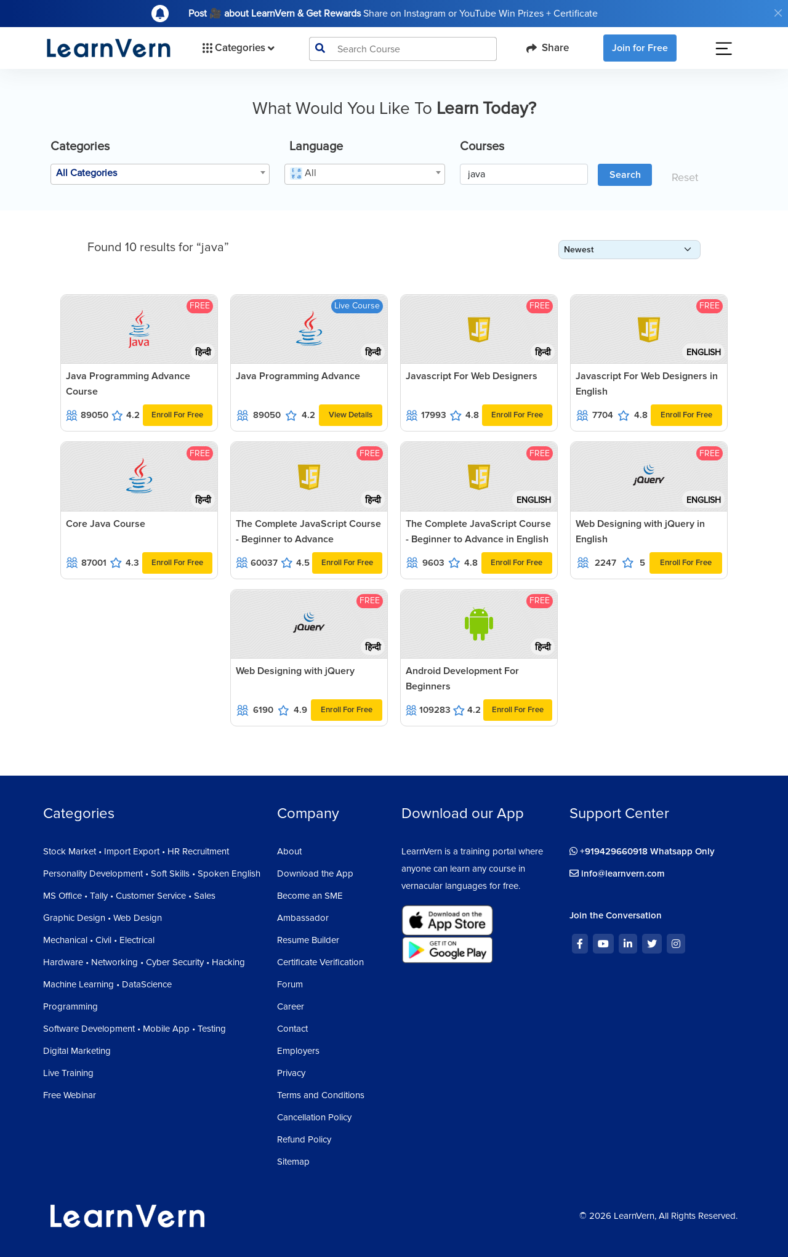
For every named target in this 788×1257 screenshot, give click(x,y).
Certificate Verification (320, 962)
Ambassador (303, 917)
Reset (685, 177)
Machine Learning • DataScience (107, 984)
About (289, 851)
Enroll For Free (177, 415)
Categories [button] (237, 48)
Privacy (291, 1072)
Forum (290, 984)
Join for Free (640, 48)
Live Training (68, 1072)
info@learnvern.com (617, 873)
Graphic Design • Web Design (102, 917)
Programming (70, 1006)
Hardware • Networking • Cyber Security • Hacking (144, 962)
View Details (350, 415)
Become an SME (310, 895)
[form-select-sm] (629, 249)
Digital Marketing (77, 1050)
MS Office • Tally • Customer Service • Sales (129, 895)
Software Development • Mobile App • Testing (134, 1028)
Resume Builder (308, 940)
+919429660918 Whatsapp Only (642, 851)
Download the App (315, 873)
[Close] (778, 13)
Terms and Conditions (320, 1095)
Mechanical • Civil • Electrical (99, 940)
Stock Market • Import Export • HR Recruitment (136, 851)
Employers (298, 1050)
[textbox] (160, 173)
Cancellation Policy (314, 1117)
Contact (292, 1028)
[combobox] (160, 174)
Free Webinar (69, 1095)
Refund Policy (304, 1139)
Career (290, 1006)
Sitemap (293, 1161)
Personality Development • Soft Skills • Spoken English (151, 873)
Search (625, 175)
